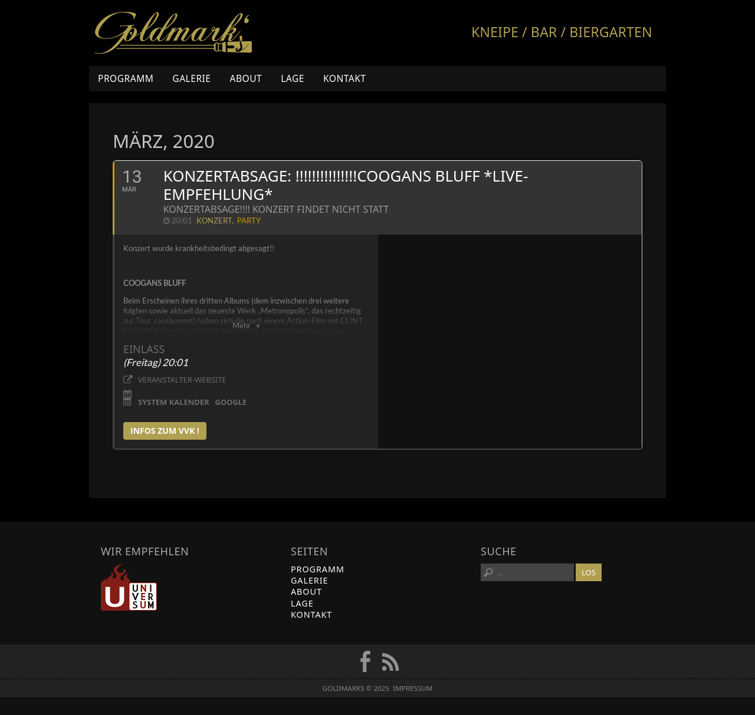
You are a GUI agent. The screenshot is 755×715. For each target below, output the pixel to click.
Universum (129, 587)
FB (365, 661)
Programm (125, 78)
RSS (390, 661)
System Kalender (173, 401)
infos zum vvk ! (164, 430)
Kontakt (344, 78)
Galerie (191, 78)
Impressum (412, 688)
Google (231, 401)
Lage (292, 78)
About (245, 78)
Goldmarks (173, 33)
